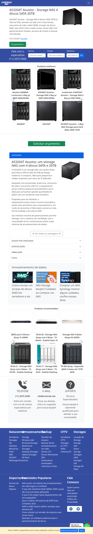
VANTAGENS (16, 155)
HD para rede (28, 440)
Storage (25, 437)
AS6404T (21, 124)
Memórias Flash (13, 450)
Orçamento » (17, 44)
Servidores (14, 437)
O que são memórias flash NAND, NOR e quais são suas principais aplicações (43, 490)
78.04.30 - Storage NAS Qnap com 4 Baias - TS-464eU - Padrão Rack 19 (46, 337)
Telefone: (71, 51)
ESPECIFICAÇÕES (18, 246)
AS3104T (46, 124)
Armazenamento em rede (49, 447)
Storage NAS (77, 444)
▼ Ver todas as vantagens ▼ (46, 233)
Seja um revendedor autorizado (72, 493)
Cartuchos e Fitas (49, 466)
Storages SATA (78, 456)
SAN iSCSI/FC (12, 456)
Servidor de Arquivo (46, 438)
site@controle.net (46, 396)
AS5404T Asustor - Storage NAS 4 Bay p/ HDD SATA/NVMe (46, 95)
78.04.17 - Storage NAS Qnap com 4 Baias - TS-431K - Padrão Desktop (46, 369)
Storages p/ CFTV (65, 444)
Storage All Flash (78, 467)
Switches (13, 446)
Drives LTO (46, 451)
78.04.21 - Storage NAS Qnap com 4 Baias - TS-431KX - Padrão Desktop (20, 369)
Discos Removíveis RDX (49, 456)
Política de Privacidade (72, 500)
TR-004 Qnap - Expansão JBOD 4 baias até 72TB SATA (72, 369)
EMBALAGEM (17, 252)
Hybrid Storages (29, 454)
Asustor (24, 38)
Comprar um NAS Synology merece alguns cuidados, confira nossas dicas (70, 293)
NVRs (63, 448)
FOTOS (14, 258)
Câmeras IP (66, 451)
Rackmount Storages (27, 447)
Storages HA (13, 441)
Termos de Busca (14, 484)
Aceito (82, 530)
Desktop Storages (30, 451)
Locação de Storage (79, 438)
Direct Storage (77, 450)
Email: (50, 51)
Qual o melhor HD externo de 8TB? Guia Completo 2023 (40, 502)
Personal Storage (29, 443)
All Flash (25, 457)
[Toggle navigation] (89, 3)
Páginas (12, 489)
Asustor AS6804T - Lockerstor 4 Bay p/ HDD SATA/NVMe (21, 95)
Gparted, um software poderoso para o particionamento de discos (39, 519)
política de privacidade (69, 530)
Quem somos (73, 487)
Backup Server (47, 443)
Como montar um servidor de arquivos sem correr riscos (42, 513)
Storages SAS (78, 462)
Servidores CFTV (65, 438)
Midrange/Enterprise (14, 460)
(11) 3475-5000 (17, 59)
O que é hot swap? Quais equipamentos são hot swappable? (42, 496)
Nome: (31, 51)
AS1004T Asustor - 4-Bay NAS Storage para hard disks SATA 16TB (72, 127)
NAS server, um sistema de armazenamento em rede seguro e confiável (42, 484)
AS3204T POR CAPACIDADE (22, 241)
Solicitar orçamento (46, 144)
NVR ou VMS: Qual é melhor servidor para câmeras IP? (41, 508)
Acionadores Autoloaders (47, 462)
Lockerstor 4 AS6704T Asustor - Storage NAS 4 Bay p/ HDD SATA (72, 95)
